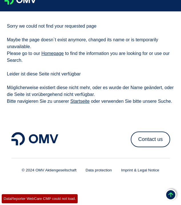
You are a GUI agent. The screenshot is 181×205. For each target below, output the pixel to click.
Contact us (150, 139)
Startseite (80, 101)
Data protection (99, 170)
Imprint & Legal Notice (140, 170)
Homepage (52, 53)
